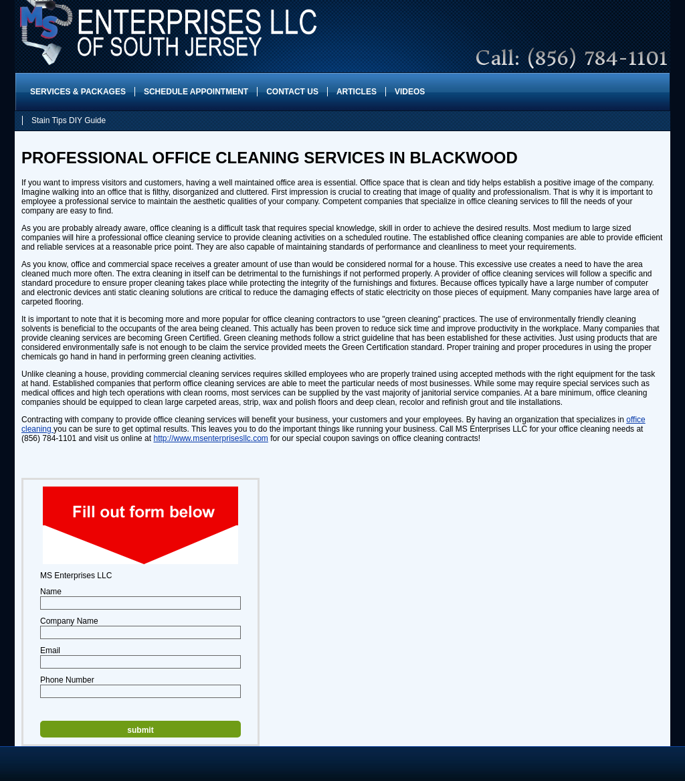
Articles (356, 91)
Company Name (69, 621)
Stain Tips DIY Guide (68, 120)
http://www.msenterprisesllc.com (210, 438)
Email (50, 650)
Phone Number (67, 680)
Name (51, 591)
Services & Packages (78, 91)
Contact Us (292, 91)
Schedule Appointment (196, 91)
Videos (410, 91)
